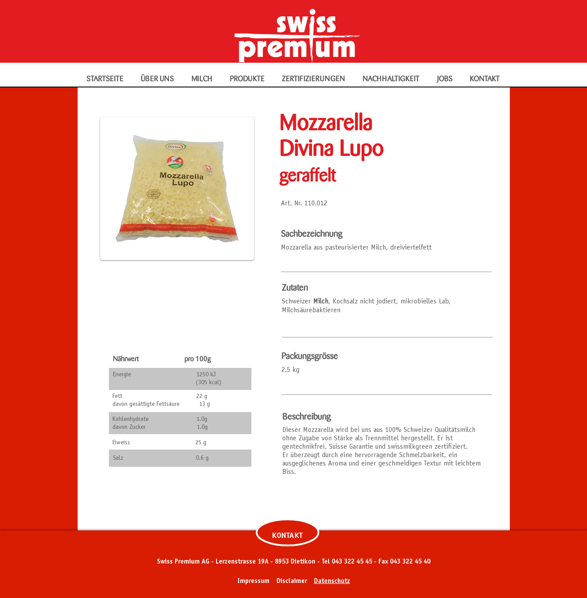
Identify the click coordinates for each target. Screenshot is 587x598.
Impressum (253, 581)
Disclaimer (292, 581)
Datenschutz (332, 581)
